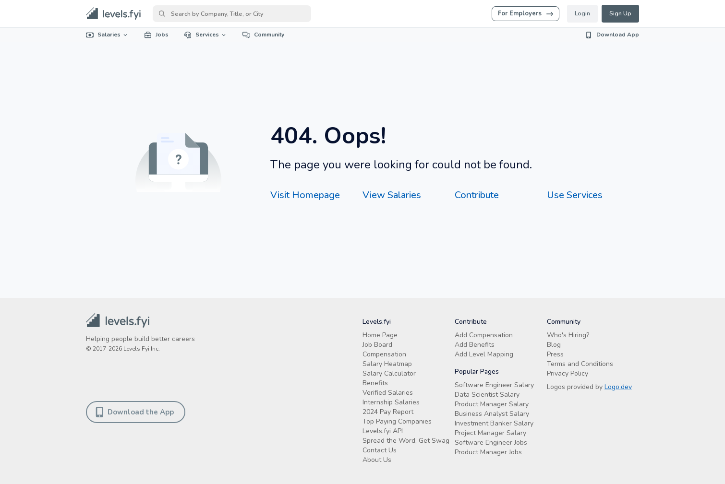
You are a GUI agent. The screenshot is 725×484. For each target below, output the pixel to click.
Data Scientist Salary (487, 394)
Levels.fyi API (382, 431)
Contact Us (379, 450)
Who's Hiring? (568, 335)
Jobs (156, 34)
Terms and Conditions (580, 363)
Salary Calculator (389, 373)
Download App (612, 34)
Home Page (380, 335)
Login (582, 13)
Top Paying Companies (397, 421)
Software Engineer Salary (494, 385)
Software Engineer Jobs (491, 442)
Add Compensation (484, 335)
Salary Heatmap (387, 363)
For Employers (525, 13)
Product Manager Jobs (488, 452)
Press (555, 354)
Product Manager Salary (492, 404)
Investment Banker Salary (494, 423)
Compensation (384, 354)
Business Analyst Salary (492, 413)
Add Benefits (475, 344)
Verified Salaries (387, 392)
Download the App (135, 412)
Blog (554, 344)
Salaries (107, 34)
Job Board (377, 344)
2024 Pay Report (387, 411)
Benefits (375, 383)
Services (205, 34)
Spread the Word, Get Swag (405, 440)
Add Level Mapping (484, 354)
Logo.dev (618, 386)
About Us (376, 459)
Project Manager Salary (490, 432)
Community (263, 34)
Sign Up (620, 13)
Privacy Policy (567, 373)
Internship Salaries (391, 402)
